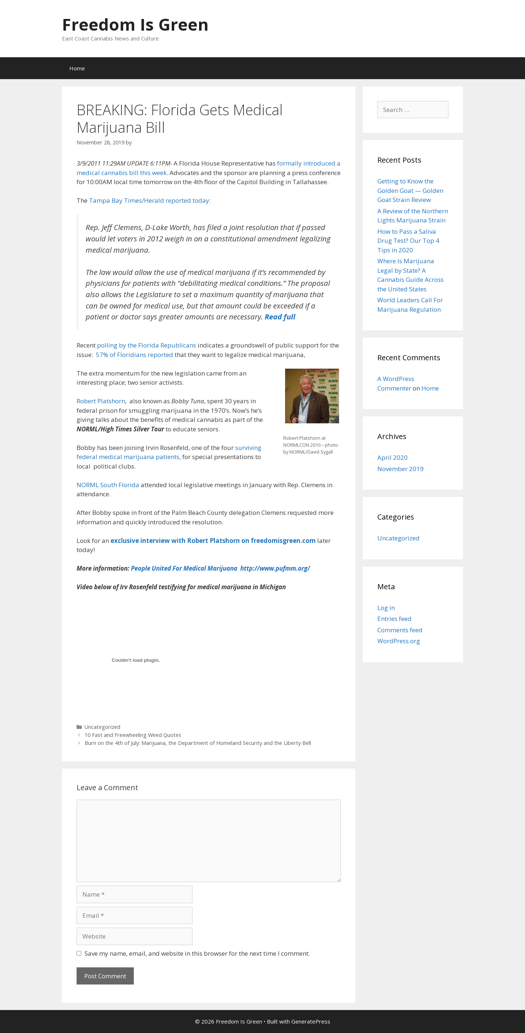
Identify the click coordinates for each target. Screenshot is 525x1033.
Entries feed (394, 618)
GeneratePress (310, 1021)
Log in (386, 607)
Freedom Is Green (135, 24)
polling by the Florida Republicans (146, 345)
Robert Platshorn (101, 401)
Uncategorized (102, 726)
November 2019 (400, 469)
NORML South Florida (109, 485)
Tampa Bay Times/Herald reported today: (150, 200)
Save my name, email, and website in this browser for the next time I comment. (197, 953)
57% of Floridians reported (134, 354)
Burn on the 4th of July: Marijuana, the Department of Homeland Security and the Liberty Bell (198, 742)
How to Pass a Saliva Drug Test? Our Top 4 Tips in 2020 (408, 240)
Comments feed (400, 630)
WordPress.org (398, 641)
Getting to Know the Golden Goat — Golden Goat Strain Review (410, 190)
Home (77, 68)
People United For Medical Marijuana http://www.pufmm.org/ (219, 568)
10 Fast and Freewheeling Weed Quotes (133, 734)
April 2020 (392, 457)
